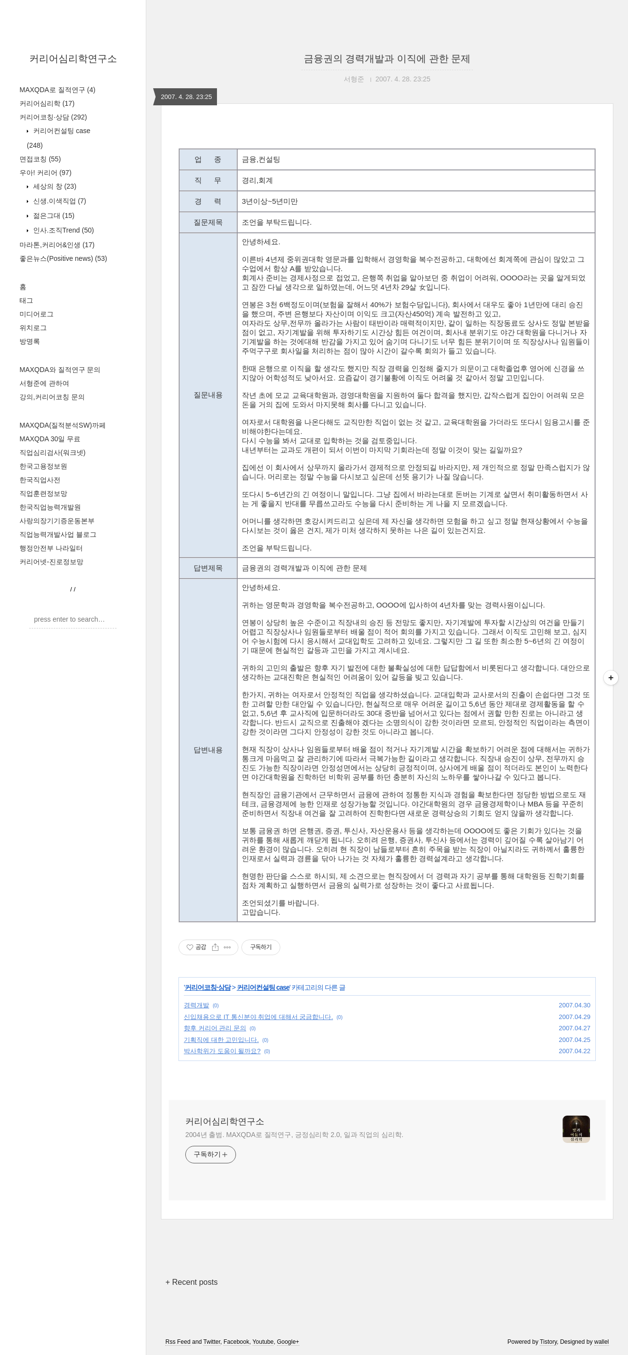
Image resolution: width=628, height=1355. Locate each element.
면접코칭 (40, 159)
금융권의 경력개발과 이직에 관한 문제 (387, 58)
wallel (601, 1341)
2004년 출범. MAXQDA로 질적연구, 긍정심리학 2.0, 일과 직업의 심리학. (294, 1135)
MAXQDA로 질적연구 (58, 90)
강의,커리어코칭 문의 (52, 397)
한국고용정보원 (43, 466)
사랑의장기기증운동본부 (57, 521)
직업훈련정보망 (43, 493)
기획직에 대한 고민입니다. (221, 1039)
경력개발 (196, 1005)
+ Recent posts (191, 1282)
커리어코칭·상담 (53, 117)
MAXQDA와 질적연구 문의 (60, 369)
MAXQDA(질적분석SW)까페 (63, 425)
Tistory (548, 1341)
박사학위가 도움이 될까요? (222, 1051)
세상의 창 (54, 186)
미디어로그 (37, 314)
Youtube (263, 1341)
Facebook (236, 1341)
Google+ (288, 1341)
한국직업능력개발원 (50, 507)
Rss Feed (177, 1341)
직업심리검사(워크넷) (52, 452)
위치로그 (33, 328)
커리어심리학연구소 (73, 58)
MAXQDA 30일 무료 (50, 439)
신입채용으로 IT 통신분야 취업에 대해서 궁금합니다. (258, 1017)
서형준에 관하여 (44, 383)
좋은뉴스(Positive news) (63, 258)
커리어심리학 (47, 103)
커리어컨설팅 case (263, 987)
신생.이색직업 (58, 201)
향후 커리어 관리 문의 (215, 1028)
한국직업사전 (40, 480)
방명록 (30, 341)
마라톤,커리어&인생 (57, 245)
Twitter (211, 1341)
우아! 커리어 (46, 173)
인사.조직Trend (62, 230)
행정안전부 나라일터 (51, 548)
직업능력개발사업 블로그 (58, 534)
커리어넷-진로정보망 (51, 562)
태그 (26, 300)
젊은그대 (53, 215)
